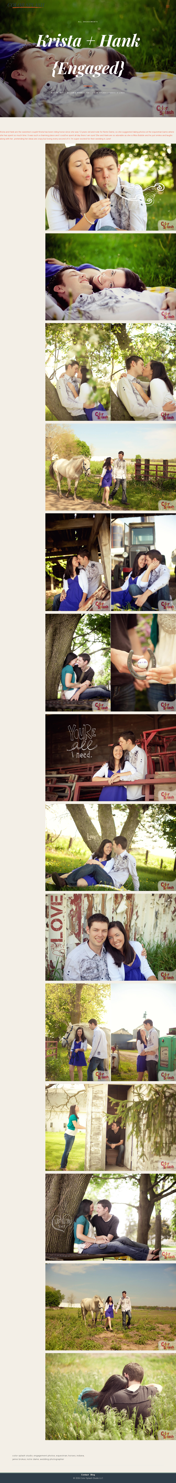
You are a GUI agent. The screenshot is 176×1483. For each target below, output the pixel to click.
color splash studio (22, 1455)
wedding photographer (52, 1459)
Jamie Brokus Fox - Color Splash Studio (92, 93)
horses (72, 1455)
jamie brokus (19, 1459)
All (80, 22)
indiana (80, 1455)
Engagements (90, 22)
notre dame (33, 1459)
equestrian (61, 1455)
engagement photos (44, 1455)
